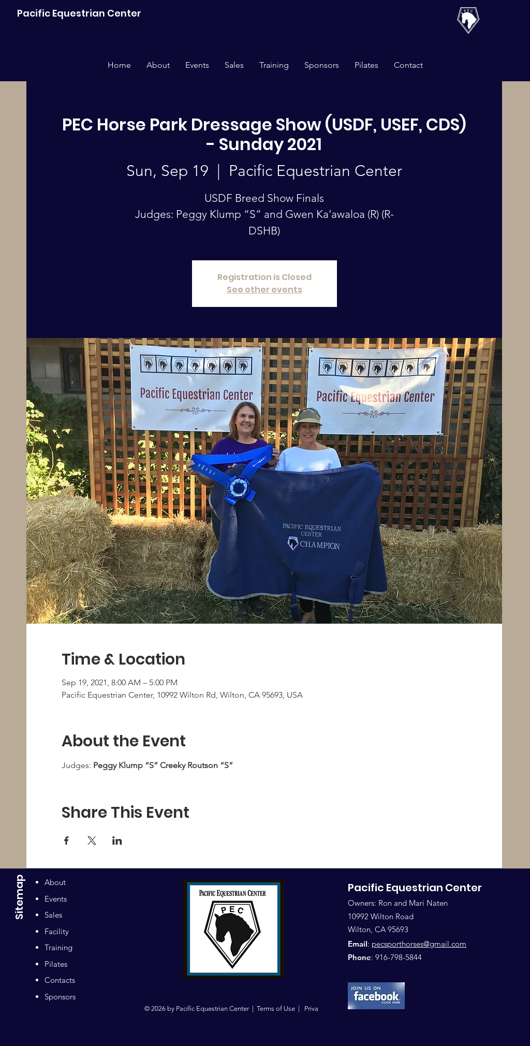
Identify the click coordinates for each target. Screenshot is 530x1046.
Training (58, 947)
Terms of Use (276, 1008)
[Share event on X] (92, 840)
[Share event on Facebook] (66, 840)
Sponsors (60, 996)
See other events (264, 290)
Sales (53, 915)
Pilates (56, 964)
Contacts (60, 980)
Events (56, 899)
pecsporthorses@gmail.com (419, 944)
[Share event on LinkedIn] (117, 840)
